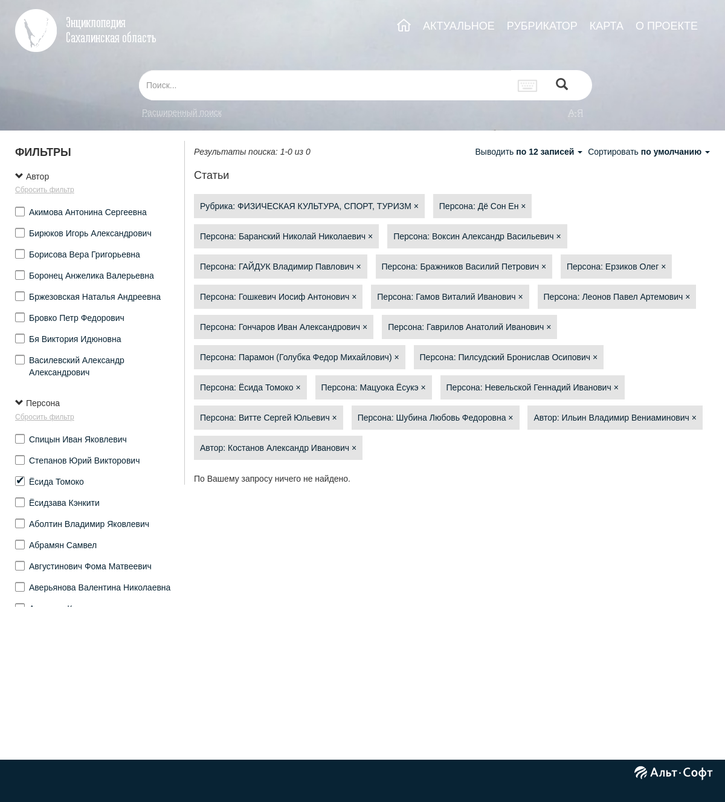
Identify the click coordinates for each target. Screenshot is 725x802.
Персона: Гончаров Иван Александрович (283, 327)
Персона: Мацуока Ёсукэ (373, 387)
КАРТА (607, 26)
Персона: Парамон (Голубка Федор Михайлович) (299, 357)
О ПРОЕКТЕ (667, 26)
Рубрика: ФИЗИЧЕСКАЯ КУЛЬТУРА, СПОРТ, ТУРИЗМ (309, 206)
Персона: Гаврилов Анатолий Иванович (469, 327)
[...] (325, 85)
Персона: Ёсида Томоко (250, 387)
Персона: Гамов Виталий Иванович (450, 297)
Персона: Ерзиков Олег (616, 266)
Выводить (530, 152)
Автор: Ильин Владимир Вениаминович (615, 417)
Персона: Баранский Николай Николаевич (286, 236)
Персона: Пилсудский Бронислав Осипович (509, 357)
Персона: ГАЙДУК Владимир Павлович (280, 266)
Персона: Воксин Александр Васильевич (477, 236)
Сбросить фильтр (44, 190)
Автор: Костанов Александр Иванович (278, 448)
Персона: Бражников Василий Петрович (464, 266)
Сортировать (649, 152)
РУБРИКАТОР (542, 26)
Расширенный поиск (182, 112)
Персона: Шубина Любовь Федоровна (436, 417)
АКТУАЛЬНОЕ (459, 26)
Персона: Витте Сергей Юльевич (268, 417)
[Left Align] (562, 85)
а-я (576, 112)
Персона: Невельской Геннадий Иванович (532, 387)
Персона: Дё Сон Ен (482, 206)
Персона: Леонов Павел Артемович (617, 297)
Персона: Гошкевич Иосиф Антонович (278, 297)
